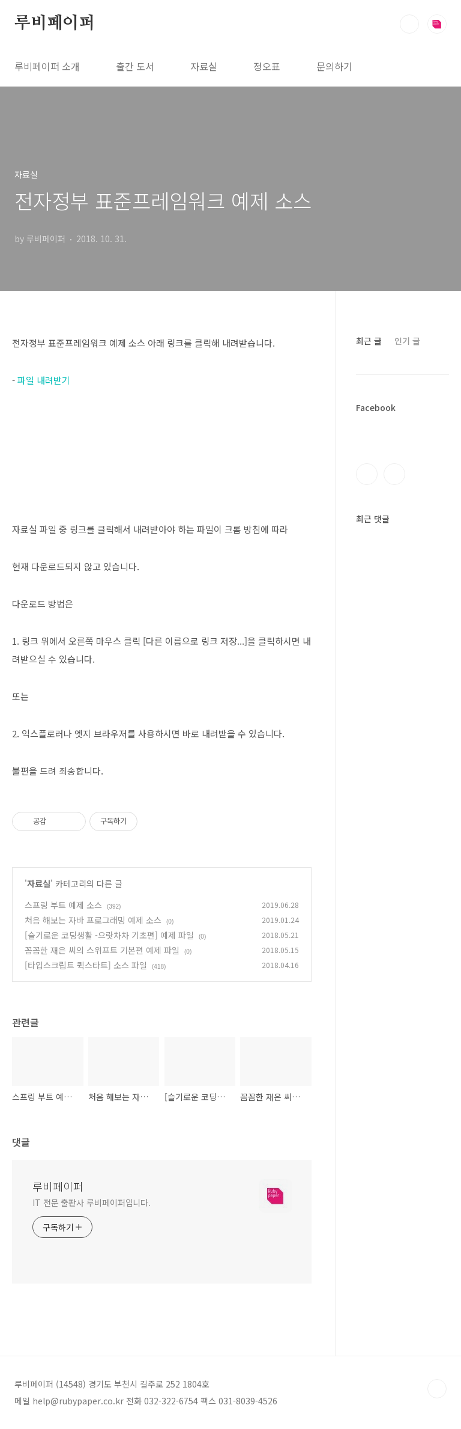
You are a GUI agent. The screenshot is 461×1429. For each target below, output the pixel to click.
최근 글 (369, 341)
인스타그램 (394, 474)
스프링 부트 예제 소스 (63, 905)
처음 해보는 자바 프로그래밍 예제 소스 (93, 920)
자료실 (203, 66)
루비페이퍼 (54, 23)
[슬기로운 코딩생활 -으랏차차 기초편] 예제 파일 (109, 935)
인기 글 (407, 341)
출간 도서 (135, 66)
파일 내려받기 (43, 380)
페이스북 (367, 474)
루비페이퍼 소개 (47, 66)
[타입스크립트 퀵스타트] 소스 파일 (86, 965)
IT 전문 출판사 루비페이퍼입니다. (91, 1202)
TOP (437, 1388)
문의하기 (334, 66)
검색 (409, 24)
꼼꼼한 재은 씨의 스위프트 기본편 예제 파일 (102, 950)
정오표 (266, 66)
